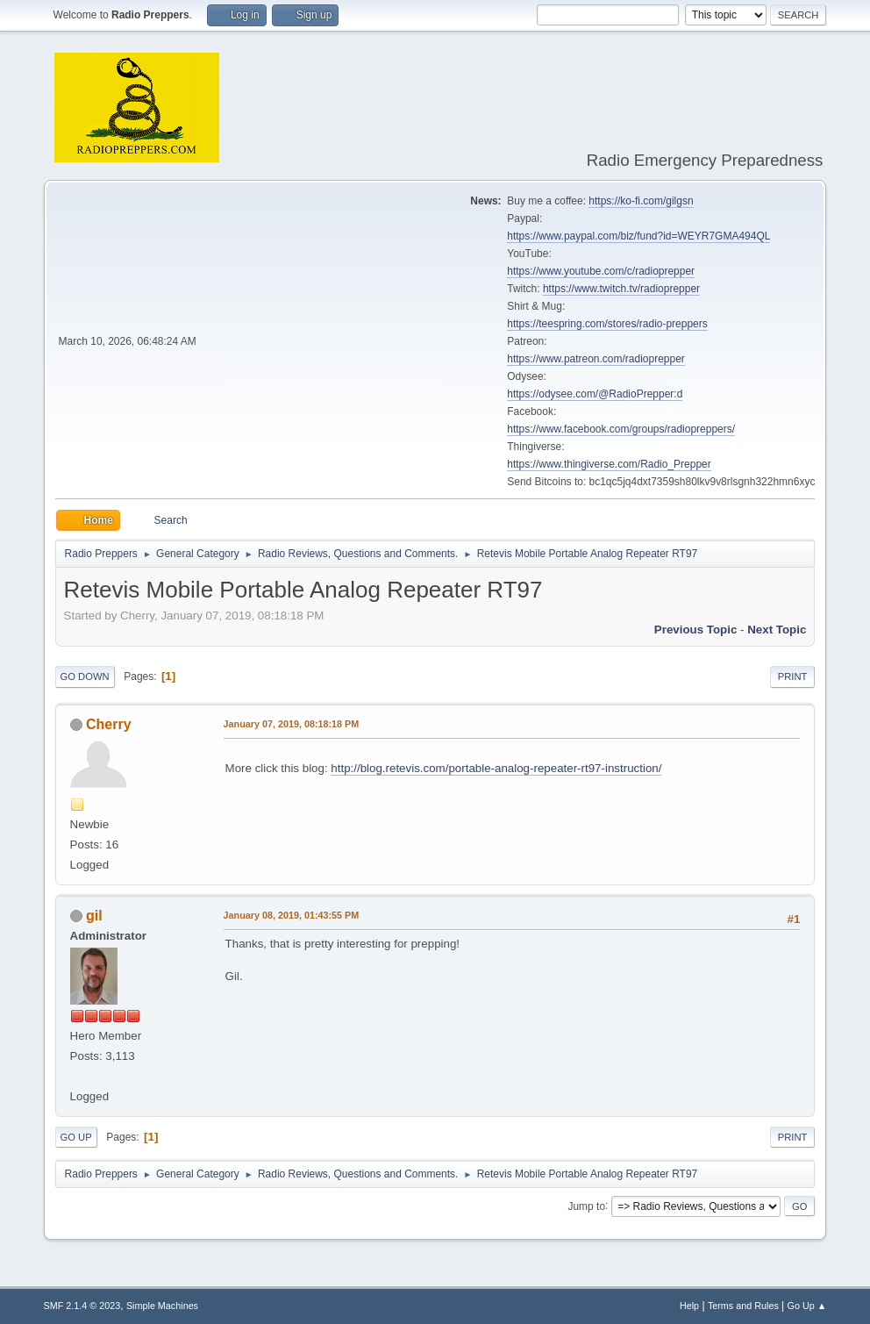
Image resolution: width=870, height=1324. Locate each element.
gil (94, 915)
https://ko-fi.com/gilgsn (640, 201)
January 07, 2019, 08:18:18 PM (292, 724)
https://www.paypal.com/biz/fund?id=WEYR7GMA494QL (638, 236)
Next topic (776, 629)
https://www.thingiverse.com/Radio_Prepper (608, 464)
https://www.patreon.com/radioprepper (596, 359)
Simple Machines (162, 1305)
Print (793, 676)
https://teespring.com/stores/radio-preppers (607, 324)
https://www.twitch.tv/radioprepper (621, 289)
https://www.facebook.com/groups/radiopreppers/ (621, 429)
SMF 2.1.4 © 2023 (82, 1305)
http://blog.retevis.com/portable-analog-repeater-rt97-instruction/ (496, 768)
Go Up (76, 1137)
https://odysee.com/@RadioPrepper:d (594, 394)
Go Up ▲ (807, 1305)
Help (689, 1305)
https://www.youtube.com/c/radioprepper (601, 271)
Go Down (85, 676)
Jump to (586, 1205)
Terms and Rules (743, 1305)
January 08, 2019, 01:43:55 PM (292, 915)
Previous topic (696, 629)
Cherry (109, 724)
